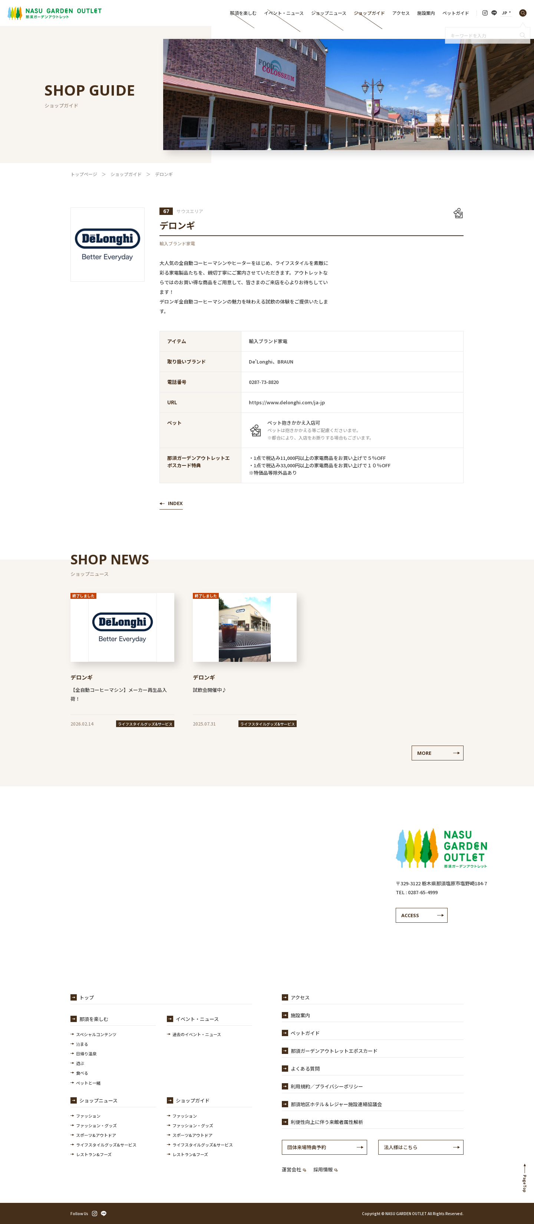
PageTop (525, 1184)
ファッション (88, 1116)
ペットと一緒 (88, 1083)
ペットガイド (455, 13)
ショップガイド (369, 13)
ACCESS (410, 915)
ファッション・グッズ (96, 1125)
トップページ (83, 174)
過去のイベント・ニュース (196, 1034)
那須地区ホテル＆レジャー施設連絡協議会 (336, 1104)
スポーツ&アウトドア (96, 1135)
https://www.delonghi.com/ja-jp (287, 402)
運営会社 (294, 1169)
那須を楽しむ (243, 13)
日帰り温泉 (86, 1054)
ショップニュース (328, 13)
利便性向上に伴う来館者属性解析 (327, 1121)
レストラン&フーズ (94, 1154)
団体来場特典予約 (306, 1147)
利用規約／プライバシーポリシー (327, 1086)
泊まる (82, 1044)
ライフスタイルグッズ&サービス (106, 1145)
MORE (424, 753)
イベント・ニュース (284, 13)
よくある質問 (305, 1068)
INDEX (175, 503)
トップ (86, 997)
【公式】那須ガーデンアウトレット (54, 13)
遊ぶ (80, 1063)
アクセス (401, 13)
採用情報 (325, 1169)
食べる (82, 1073)
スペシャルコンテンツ (96, 1034)
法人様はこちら (401, 1147)
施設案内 (426, 13)
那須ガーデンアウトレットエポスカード (334, 1050)
